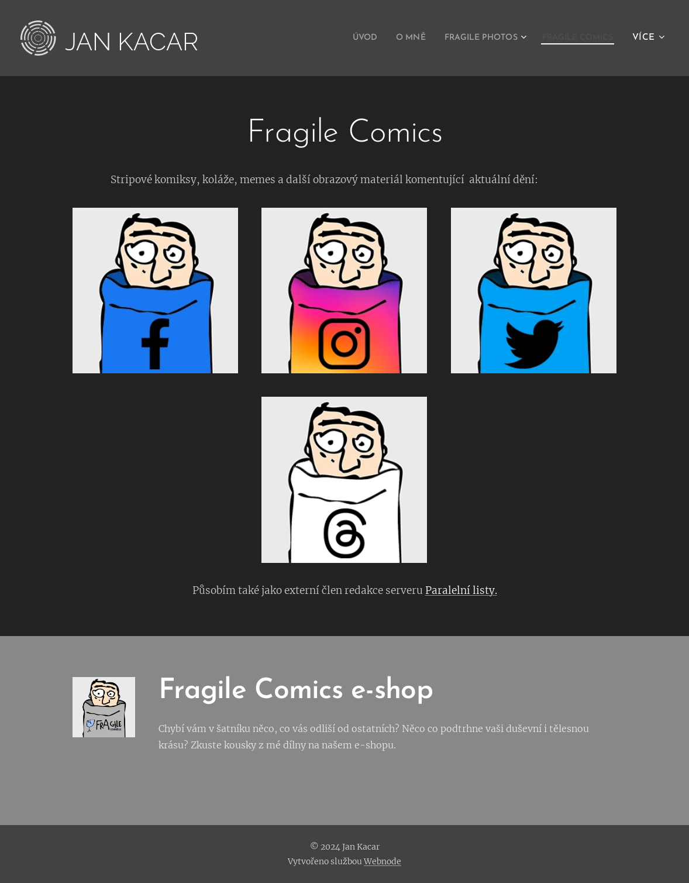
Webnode (382, 861)
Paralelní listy (460, 590)
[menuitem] (338, 38)
